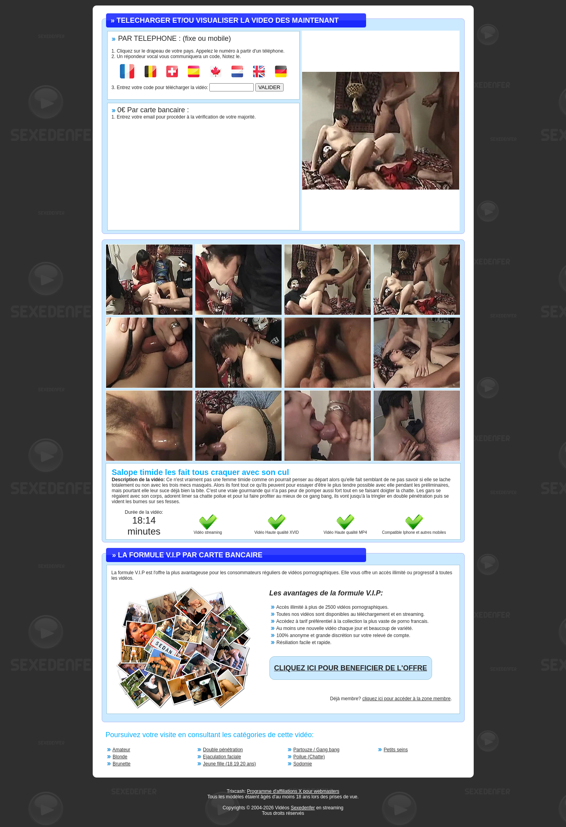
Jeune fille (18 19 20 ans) (229, 764)
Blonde (120, 756)
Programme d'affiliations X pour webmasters (293, 791)
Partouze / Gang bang (316, 749)
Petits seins (396, 749)
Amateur (121, 749)
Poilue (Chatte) (309, 756)
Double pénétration (223, 749)
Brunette (121, 764)
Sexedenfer (303, 808)
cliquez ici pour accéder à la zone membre (406, 698)
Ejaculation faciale (222, 756)
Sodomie (302, 764)
